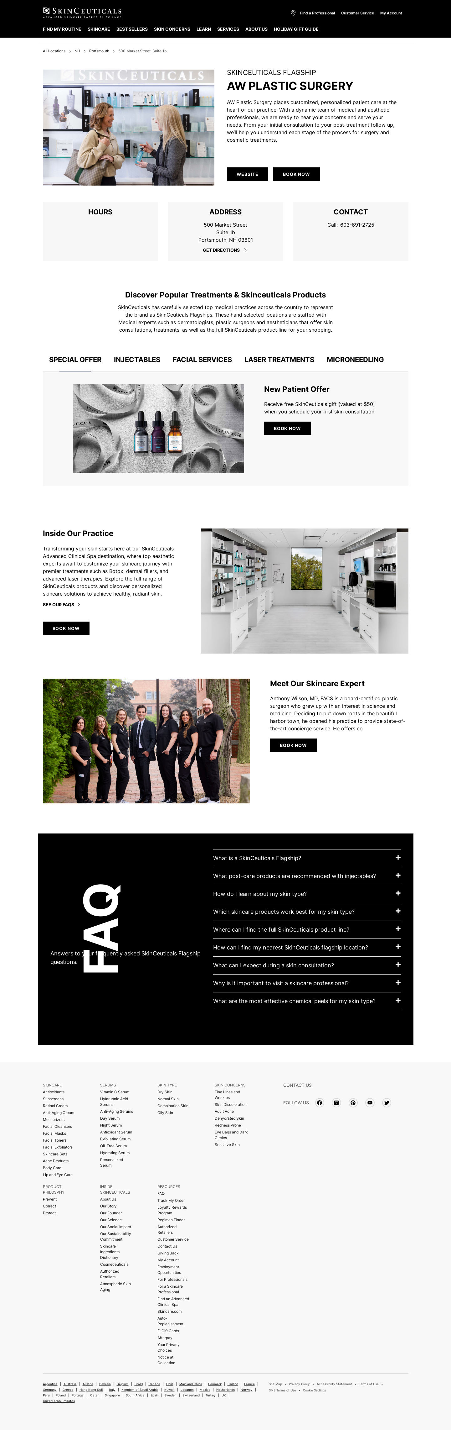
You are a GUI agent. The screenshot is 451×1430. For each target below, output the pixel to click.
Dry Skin (164, 1092)
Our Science (111, 1219)
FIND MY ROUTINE (62, 29)
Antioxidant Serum (116, 1132)
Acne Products (56, 1161)
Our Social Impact (115, 1226)
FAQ (161, 1193)
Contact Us (167, 1246)
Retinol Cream (55, 1105)
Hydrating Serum (115, 1152)
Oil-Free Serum (113, 1145)
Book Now (296, 174)
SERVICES (228, 29)
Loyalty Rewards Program (172, 1210)
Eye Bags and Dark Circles (231, 1135)
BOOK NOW (287, 428)
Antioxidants (53, 1092)
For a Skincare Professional (170, 1289)
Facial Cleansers (57, 1126)
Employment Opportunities (169, 1269)
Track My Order (171, 1200)
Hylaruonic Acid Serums (114, 1101)
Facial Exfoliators (58, 1147)
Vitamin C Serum (114, 1092)
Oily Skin (165, 1112)
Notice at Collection (166, 1360)
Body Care (52, 1167)
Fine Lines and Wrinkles (227, 1095)
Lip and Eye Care (58, 1174)
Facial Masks (54, 1133)
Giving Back (168, 1253)
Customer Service (357, 13)
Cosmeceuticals (114, 1264)
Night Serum (111, 1125)
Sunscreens (53, 1098)
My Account (391, 13)
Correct (49, 1206)
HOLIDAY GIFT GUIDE (296, 29)
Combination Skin (172, 1105)
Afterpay (164, 1337)
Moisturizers (53, 1119)
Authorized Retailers (109, 1274)
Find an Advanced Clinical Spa (173, 1301)
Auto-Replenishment (170, 1321)
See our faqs (62, 604)
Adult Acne (224, 1111)
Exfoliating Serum (115, 1139)
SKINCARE (99, 29)
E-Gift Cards (168, 1330)
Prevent (50, 1199)
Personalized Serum (111, 1162)
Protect (49, 1213)
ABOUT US (256, 29)
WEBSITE (248, 174)
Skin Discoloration (231, 1104)
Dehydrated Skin (229, 1118)
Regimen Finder (171, 1219)
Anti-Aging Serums (116, 1111)
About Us (108, 1199)
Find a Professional (317, 13)
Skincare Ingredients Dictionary (110, 1252)
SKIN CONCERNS (172, 29)
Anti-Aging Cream (58, 1112)
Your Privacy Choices (168, 1347)
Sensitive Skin (227, 1144)
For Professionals (172, 1279)
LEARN (204, 29)
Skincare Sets (55, 1154)
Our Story (108, 1206)
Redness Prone (228, 1125)
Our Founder (111, 1213)
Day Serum (110, 1118)
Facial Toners (54, 1140)
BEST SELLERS (132, 29)
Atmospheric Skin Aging (115, 1286)
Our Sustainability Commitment (115, 1236)
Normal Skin (168, 1098)
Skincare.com (169, 1311)
